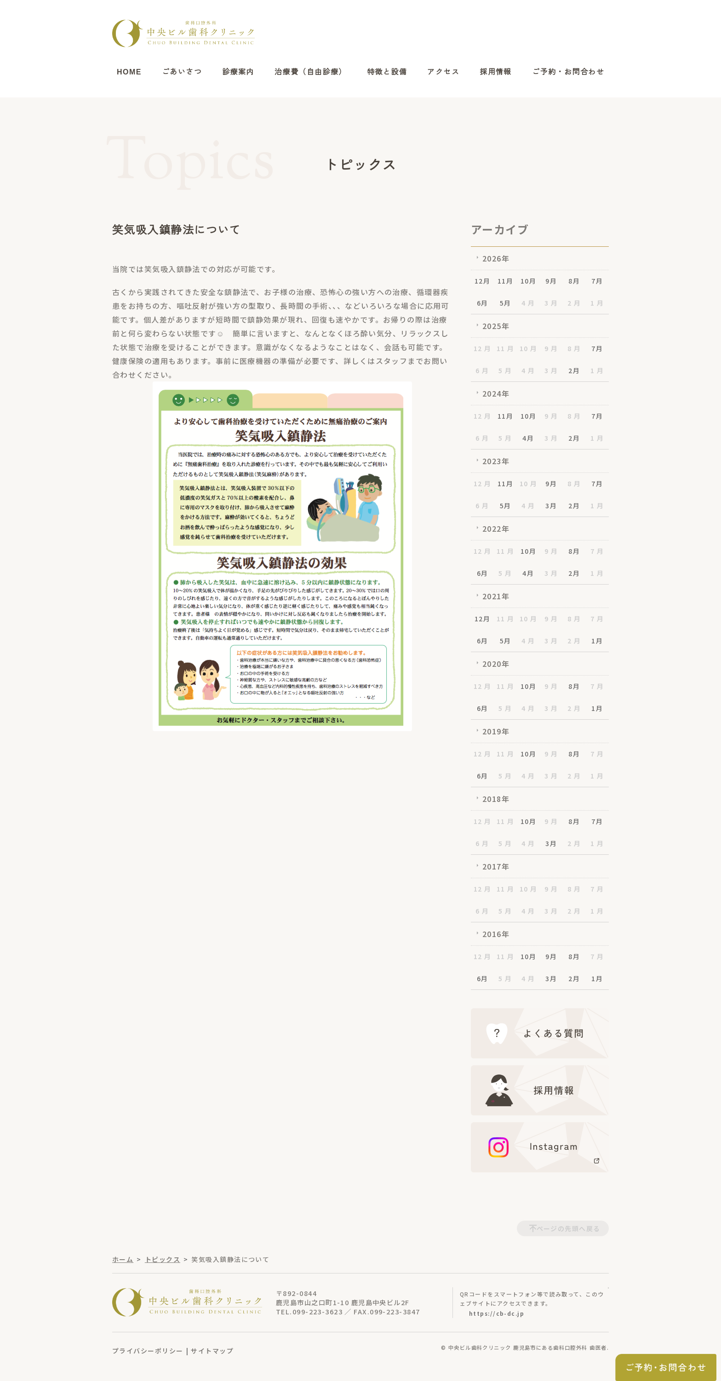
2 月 (574, 302)
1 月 (597, 302)
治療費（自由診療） (311, 72)
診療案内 (238, 72)
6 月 (482, 370)
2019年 (495, 731)
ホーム (122, 1259)
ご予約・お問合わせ (568, 72)
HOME (129, 72)
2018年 (495, 798)
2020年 (495, 663)
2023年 (495, 460)
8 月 (574, 348)
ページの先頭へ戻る (569, 1228)
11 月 (506, 348)
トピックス (162, 1259)
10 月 (529, 348)
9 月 (551, 348)
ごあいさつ (182, 72)
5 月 (505, 370)
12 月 (483, 348)
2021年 (495, 596)
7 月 (597, 551)
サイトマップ (212, 1350)
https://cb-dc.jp (496, 1313)
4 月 (528, 302)
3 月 (551, 302)
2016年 (495, 933)
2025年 (495, 325)
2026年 (495, 258)
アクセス (443, 72)
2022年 (495, 528)
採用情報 (496, 72)
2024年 (495, 393)
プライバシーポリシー (147, 1350)
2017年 (495, 866)
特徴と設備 (387, 72)
